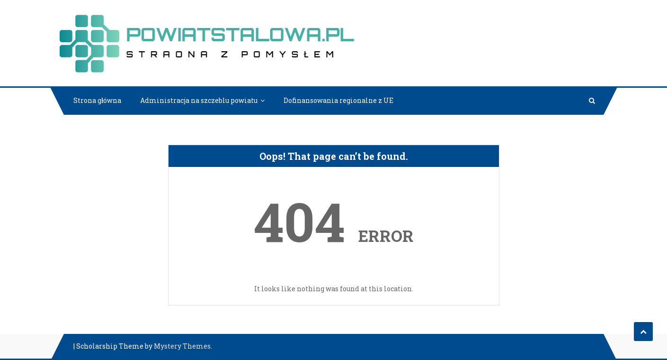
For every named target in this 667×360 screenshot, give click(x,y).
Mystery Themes (182, 346)
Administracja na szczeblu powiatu (199, 100)
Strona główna (97, 100)
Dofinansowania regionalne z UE (338, 100)
